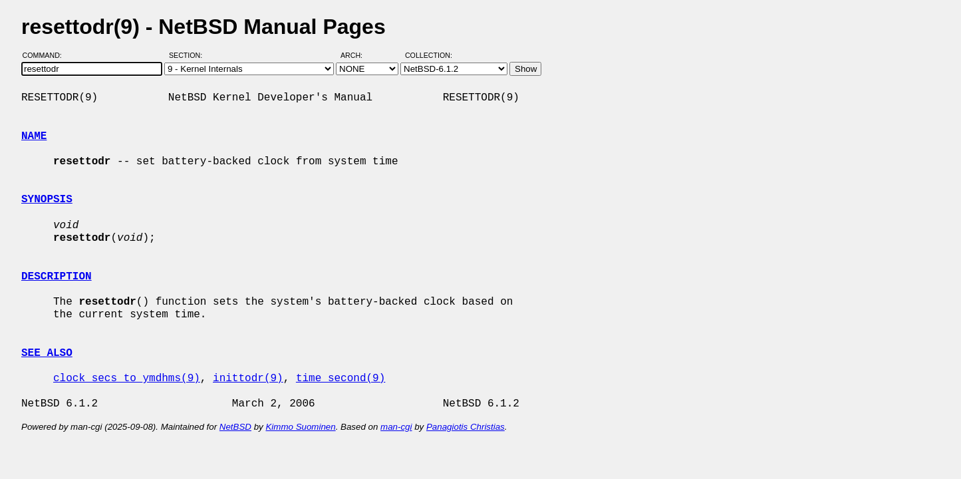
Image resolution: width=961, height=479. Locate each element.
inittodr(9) (248, 378)
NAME (34, 136)
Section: (188, 55)
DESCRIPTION (56, 276)
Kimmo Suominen (300, 427)
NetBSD (235, 427)
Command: (46, 55)
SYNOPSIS (46, 199)
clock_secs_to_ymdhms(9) (126, 378)
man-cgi (396, 427)
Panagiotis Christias (465, 427)
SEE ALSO (46, 353)
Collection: (428, 55)
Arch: (357, 55)
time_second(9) (340, 378)
